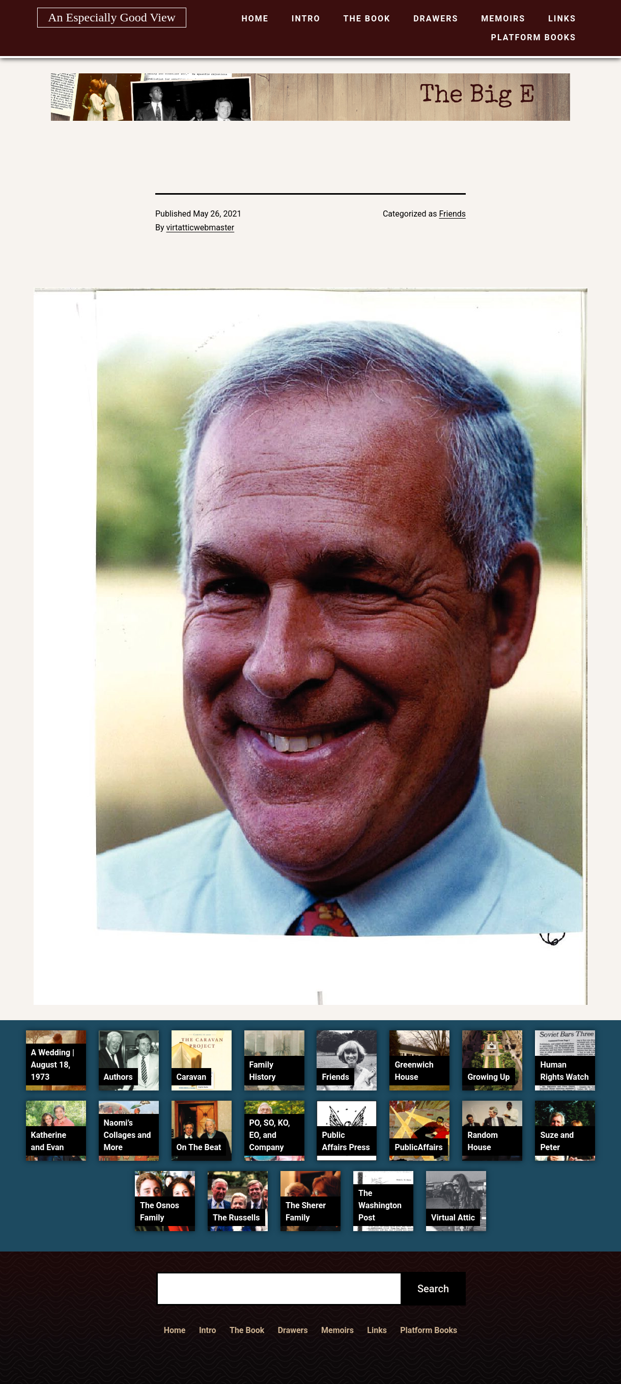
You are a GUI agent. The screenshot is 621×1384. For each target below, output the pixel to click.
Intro (306, 18)
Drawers (435, 18)
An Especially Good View (112, 17)
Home (254, 18)
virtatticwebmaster (200, 227)
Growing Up (488, 1077)
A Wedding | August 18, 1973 (53, 1065)
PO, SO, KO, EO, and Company (269, 1135)
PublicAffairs (418, 1147)
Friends (452, 214)
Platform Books (533, 37)
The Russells (236, 1217)
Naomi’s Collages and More (127, 1135)
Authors (118, 1077)
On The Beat (199, 1147)
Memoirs (503, 18)
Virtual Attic (453, 1217)
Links (562, 18)
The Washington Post (380, 1205)
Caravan (192, 1077)
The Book (367, 18)
